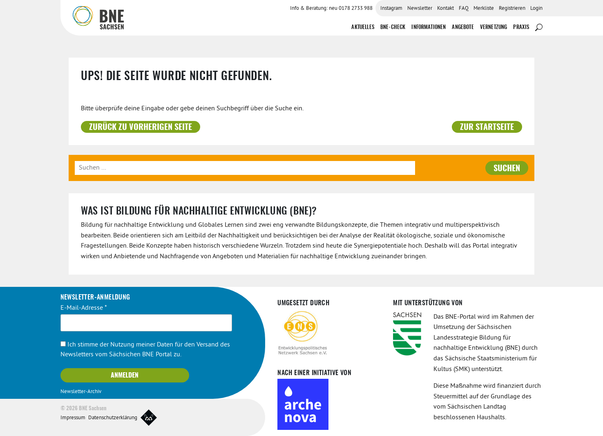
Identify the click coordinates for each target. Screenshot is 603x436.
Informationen (428, 27)
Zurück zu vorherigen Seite (140, 127)
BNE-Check (392, 27)
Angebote (462, 27)
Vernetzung (493, 27)
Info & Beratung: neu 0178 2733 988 (331, 8)
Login (536, 8)
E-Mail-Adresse (83, 308)
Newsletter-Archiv (80, 392)
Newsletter (419, 8)
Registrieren (512, 8)
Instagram (391, 8)
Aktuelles (362, 27)
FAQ (464, 8)
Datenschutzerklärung (112, 418)
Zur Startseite (487, 127)
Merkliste (483, 8)
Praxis (521, 27)
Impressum (72, 418)
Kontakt (445, 8)
